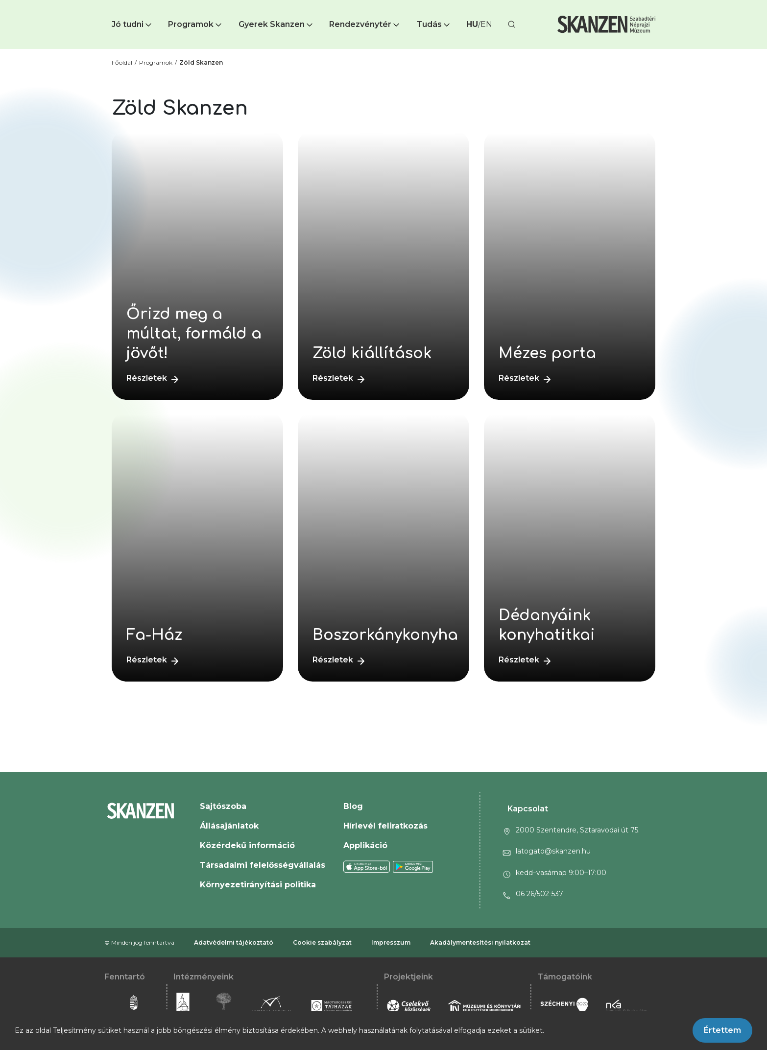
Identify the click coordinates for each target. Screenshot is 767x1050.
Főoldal (122, 62)
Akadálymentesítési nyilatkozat (480, 942)
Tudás (434, 24)
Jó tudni (132, 24)
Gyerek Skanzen (276, 24)
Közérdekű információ (247, 845)
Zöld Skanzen (201, 62)
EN (486, 24)
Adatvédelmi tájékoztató (233, 942)
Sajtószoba (223, 806)
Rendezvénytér (365, 24)
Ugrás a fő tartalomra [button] (43, 4)
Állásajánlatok (229, 825)
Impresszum (390, 942)
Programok (195, 24)
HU (472, 24)
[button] (132, 24)
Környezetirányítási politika (258, 884)
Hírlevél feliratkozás (385, 825)
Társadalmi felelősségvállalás (262, 865)
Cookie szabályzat (322, 942)
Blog (353, 806)
